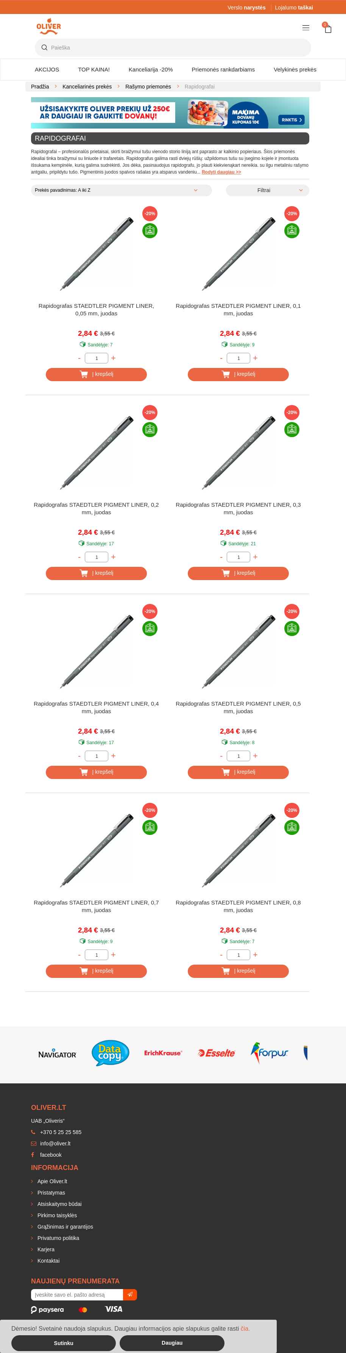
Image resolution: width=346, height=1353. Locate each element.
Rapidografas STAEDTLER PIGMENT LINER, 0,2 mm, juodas (96, 508)
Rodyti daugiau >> (221, 172)
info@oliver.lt (50, 1143)
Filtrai (263, 190)
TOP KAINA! (94, 69)
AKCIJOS (47, 69)
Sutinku (63, 1343)
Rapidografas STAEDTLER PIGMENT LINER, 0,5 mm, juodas (238, 707)
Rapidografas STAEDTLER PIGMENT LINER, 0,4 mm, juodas (96, 707)
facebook (46, 1155)
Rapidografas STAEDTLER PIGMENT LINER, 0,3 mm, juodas (238, 508)
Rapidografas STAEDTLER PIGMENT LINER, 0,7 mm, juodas (96, 906)
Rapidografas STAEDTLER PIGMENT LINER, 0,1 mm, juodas (238, 310)
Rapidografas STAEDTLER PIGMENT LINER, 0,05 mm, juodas (96, 310)
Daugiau (172, 1343)
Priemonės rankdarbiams (223, 69)
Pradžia (40, 87)
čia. (245, 1328)
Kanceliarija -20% (151, 69)
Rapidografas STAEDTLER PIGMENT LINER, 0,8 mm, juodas (238, 906)
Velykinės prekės (295, 69)
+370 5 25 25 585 (56, 1132)
